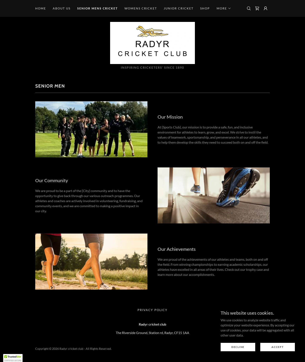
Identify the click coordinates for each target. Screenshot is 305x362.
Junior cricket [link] (178, 8)
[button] (224, 8)
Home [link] (40, 8)
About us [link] (61, 8)
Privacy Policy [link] (152, 310)
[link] (257, 8)
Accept (277, 347)
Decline (237, 347)
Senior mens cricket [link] (97, 8)
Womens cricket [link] (140, 8)
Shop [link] (205, 8)
